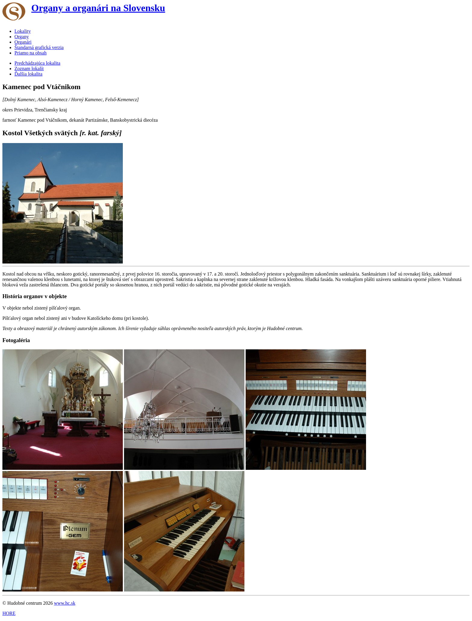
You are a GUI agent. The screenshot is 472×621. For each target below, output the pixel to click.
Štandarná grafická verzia (39, 47)
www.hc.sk (64, 603)
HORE (9, 613)
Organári (23, 42)
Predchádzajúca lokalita (37, 63)
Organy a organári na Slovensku (98, 7)
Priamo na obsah (30, 52)
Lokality (22, 31)
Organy (21, 36)
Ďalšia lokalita (28, 73)
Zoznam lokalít (29, 68)
